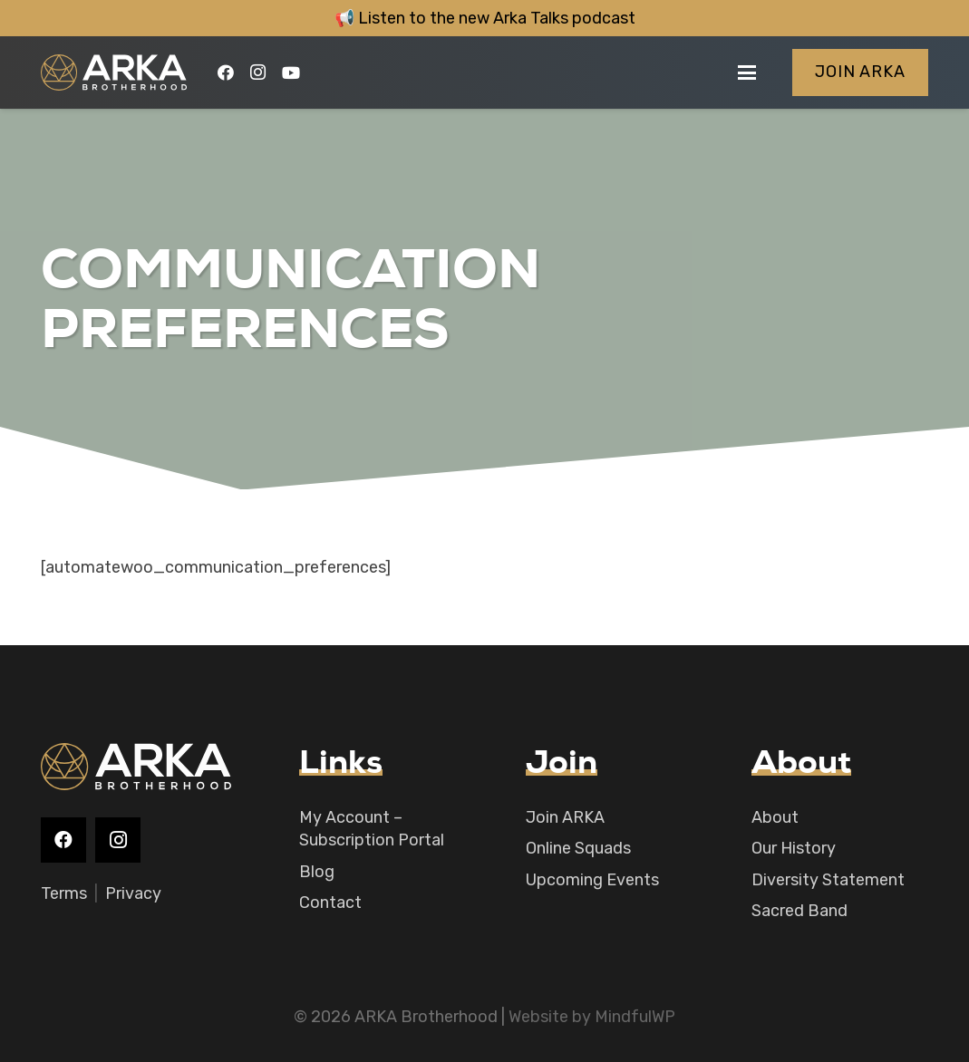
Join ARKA (565, 817)
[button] (747, 72)
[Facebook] (225, 72)
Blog (316, 872)
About (775, 817)
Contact (330, 902)
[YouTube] (291, 72)
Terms (64, 893)
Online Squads (578, 848)
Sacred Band (799, 911)
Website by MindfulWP (592, 1017)
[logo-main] (114, 72)
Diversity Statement (828, 880)
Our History (793, 848)
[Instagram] (258, 72)
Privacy (133, 893)
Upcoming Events (592, 880)
